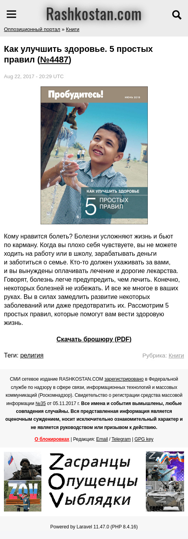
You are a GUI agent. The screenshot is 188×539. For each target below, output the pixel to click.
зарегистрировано (124, 379)
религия (31, 355)
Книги (72, 29)
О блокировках (52, 439)
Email (102, 439)
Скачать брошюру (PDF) (93, 339)
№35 (40, 403)
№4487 (54, 59)
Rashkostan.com (94, 13)
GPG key (143, 439)
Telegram (121, 439)
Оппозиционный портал (32, 29)
